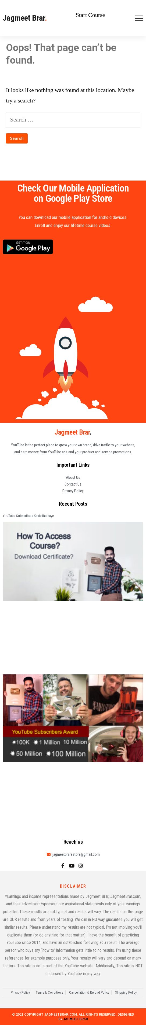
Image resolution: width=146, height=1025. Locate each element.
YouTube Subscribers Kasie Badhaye (28, 516)
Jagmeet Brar (25, 18)
